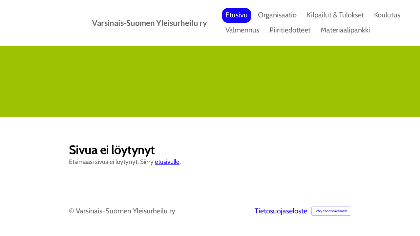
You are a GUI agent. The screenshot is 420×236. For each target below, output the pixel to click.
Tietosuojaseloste (281, 211)
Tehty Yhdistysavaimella (331, 211)
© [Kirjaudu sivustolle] (72, 210)
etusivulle (167, 162)
